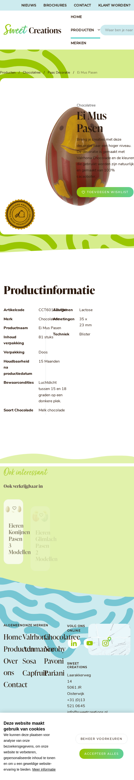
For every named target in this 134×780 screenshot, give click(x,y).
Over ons (10, 666)
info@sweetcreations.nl (87, 712)
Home (13, 637)
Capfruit (31, 673)
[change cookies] (102, 739)
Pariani (52, 673)
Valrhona (31, 637)
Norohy (52, 649)
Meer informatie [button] (44, 769)
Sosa (29, 661)
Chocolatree (52, 637)
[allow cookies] (101, 754)
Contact (13, 684)
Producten (13, 649)
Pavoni (52, 661)
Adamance (31, 649)
